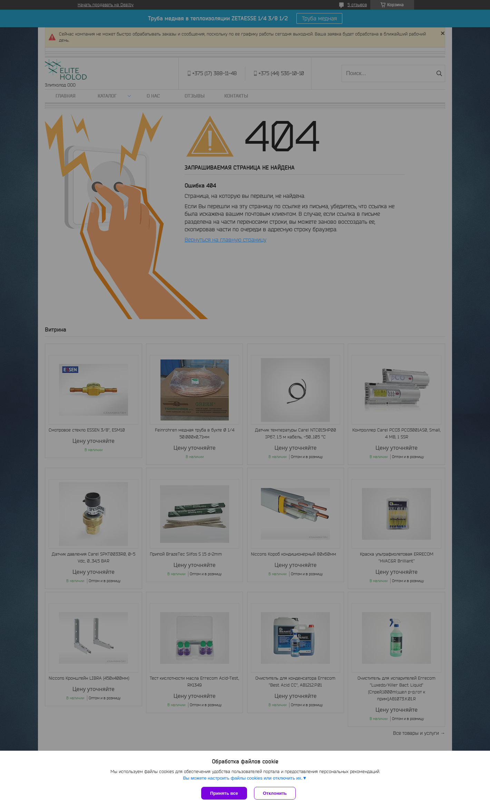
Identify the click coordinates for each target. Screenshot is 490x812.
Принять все (224, 793)
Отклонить (275, 793)
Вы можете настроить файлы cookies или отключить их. (242, 778)
